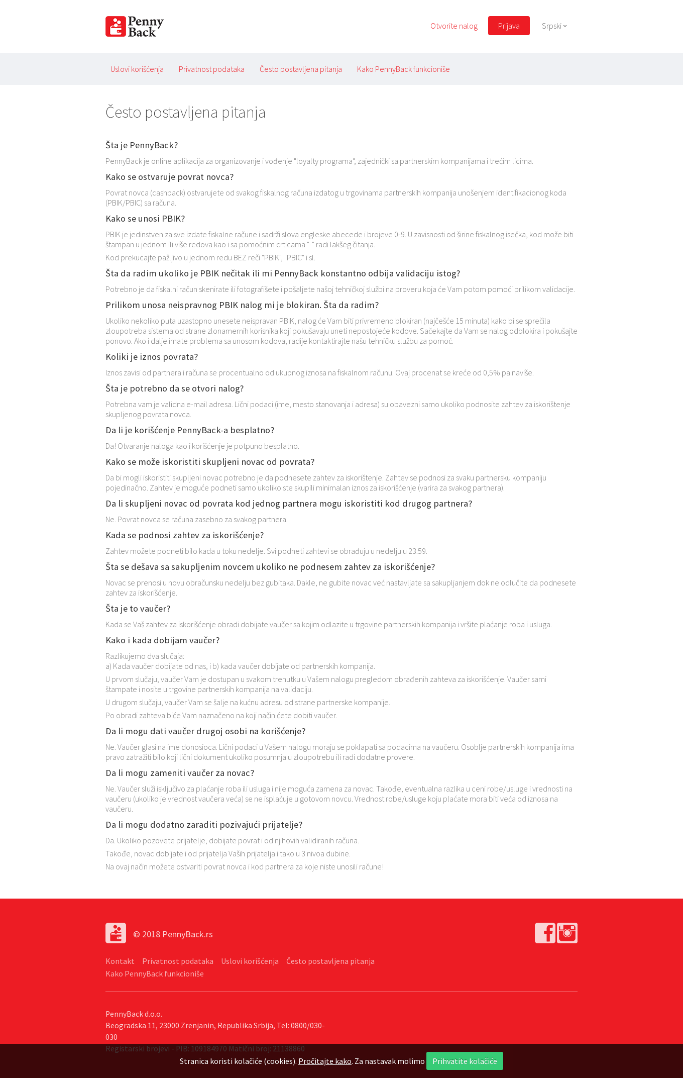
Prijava (509, 26)
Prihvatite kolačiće (464, 1061)
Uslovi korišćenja (137, 69)
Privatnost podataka (212, 69)
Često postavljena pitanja (301, 69)
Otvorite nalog (454, 26)
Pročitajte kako (325, 1061)
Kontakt (120, 961)
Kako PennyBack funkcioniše (403, 69)
